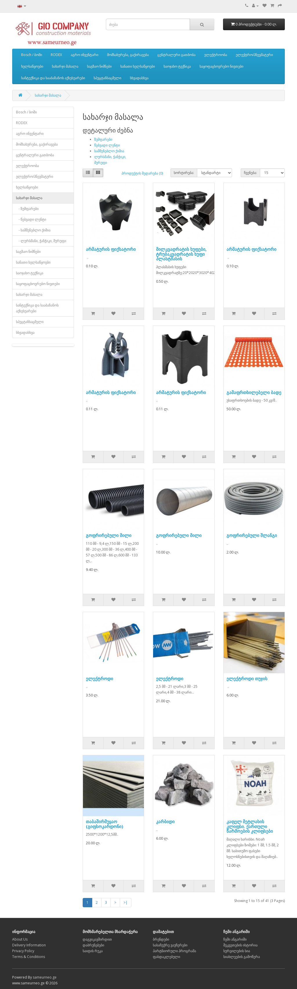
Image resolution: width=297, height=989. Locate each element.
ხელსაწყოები (32, 66)
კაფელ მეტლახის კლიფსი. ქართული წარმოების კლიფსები (250, 826)
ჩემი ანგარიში (235, 939)
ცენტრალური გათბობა (176, 54)
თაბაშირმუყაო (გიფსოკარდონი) (104, 824)
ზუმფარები (103, 139)
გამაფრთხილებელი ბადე (254, 392)
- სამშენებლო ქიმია (33, 230)
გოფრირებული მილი (108, 535)
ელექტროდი (99, 678)
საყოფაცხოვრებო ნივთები (221, 66)
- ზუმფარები (27, 208)
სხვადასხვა (139, 77)
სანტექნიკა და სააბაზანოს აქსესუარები (53, 77)
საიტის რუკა (93, 950)
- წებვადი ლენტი (31, 219)
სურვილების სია (236, 950)
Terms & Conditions (28, 956)
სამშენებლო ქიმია (109, 150)
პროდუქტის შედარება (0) (142, 173)
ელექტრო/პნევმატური (254, 54)
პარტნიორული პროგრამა (174, 950)
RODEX (56, 54)
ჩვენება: (250, 172)
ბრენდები (161, 939)
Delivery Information (29, 945)
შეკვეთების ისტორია (240, 945)
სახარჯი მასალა (65, 66)
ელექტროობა (215, 54)
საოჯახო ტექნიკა (177, 66)
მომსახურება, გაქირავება (128, 54)
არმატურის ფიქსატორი (111, 249)
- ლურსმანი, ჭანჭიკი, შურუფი (41, 240)
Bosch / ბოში (31, 54)
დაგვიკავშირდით (97, 939)
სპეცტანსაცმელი (107, 77)
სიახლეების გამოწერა (241, 956)
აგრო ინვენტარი (84, 54)
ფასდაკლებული (166, 956)
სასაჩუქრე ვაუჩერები (170, 945)
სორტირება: (184, 172)
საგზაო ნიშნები (99, 66)
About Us (20, 939)
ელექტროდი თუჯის (247, 678)
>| (126, 902)
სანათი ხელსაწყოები (137, 66)
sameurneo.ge (45, 977)
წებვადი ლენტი (107, 145)
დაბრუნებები (93, 945)
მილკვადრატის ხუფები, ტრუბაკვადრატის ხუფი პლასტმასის (181, 254)
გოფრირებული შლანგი (252, 535)
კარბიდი (165, 821)
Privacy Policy (23, 950)
